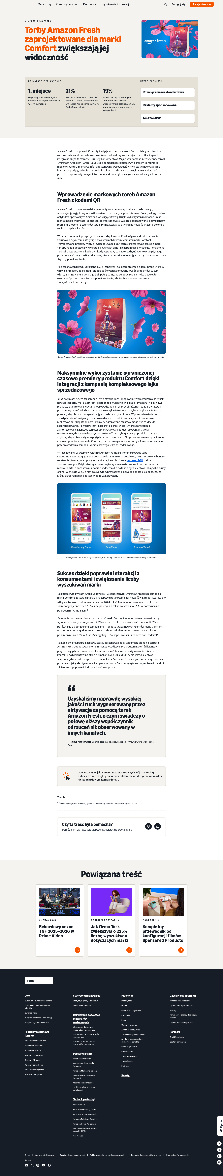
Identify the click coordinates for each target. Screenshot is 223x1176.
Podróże (125, 1066)
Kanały (125, 1075)
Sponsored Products (34, 1045)
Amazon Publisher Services (85, 1119)
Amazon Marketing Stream (85, 1071)
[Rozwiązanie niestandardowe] (163, 93)
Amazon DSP (135, 460)
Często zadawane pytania (181, 1022)
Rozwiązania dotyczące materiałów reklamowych (86, 1018)
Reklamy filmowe (33, 1060)
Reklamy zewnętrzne (34, 1069)
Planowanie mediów (82, 1005)
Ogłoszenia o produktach (181, 1005)
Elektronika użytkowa (131, 1010)
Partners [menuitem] (175, 1032)
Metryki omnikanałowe (83, 1082)
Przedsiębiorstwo (67, 4)
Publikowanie (127, 1051)
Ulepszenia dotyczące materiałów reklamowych (84, 1028)
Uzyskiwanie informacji (115, 4)
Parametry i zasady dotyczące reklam (183, 1016)
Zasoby (173, 1010)
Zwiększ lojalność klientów (37, 1022)
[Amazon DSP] (152, 118)
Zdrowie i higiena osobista (133, 1034)
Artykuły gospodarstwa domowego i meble (132, 1040)
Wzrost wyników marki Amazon (83, 1064)
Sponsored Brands (33, 1050)
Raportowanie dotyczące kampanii (84, 1076)
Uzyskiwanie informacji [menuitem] (183, 995)
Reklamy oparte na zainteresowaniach (107, 1155)
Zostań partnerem (178, 1042)
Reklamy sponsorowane (35, 1040)
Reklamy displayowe (34, 1055)
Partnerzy (89, 4)
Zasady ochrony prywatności (72, 1155)
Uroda (124, 1005)
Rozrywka (125, 1015)
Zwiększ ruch (31, 1013)
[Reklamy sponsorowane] (159, 105)
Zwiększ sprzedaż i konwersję (38, 1017)
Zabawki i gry (127, 1061)
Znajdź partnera (177, 1037)
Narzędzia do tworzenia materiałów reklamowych (84, 1042)
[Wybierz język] (39, 980)
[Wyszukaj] (165, 4)
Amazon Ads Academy (180, 1000)
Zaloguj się (178, 4)
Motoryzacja (126, 1000)
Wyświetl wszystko (33, 1074)
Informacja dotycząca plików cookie (145, 1155)
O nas (27, 1155)
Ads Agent (78, 1135)
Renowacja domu (129, 1046)
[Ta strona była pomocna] (157, 827)
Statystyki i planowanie (86, 995)
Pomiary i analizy (82, 1053)
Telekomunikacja (129, 1056)
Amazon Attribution (82, 1058)
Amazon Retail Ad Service (84, 1124)
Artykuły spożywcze (130, 1029)
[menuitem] (39, 1065)
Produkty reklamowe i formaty (37, 1033)
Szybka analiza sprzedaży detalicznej (84, 1088)
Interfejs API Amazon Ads (85, 1114)
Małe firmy (44, 4)
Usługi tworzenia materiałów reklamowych (86, 1035)
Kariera (28, 1160)
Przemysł (127, 995)
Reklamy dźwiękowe (34, 1065)
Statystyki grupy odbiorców (85, 1000)
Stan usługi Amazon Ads (177, 1155)
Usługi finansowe (129, 1025)
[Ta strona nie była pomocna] (148, 827)
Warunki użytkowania (44, 1155)
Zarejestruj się (202, 4)
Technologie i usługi (84, 1099)
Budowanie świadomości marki (38, 1000)
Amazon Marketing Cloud (84, 1109)
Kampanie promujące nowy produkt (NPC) (85, 1129)
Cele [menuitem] (27, 995)
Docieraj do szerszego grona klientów (37, 1006)
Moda (123, 1020)
